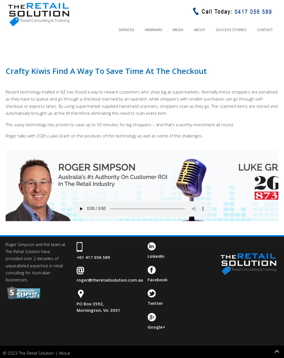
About (64, 353)
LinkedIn (156, 256)
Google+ (156, 327)
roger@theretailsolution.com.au (110, 280)
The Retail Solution (39, 14)
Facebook (157, 279)
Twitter (155, 303)
